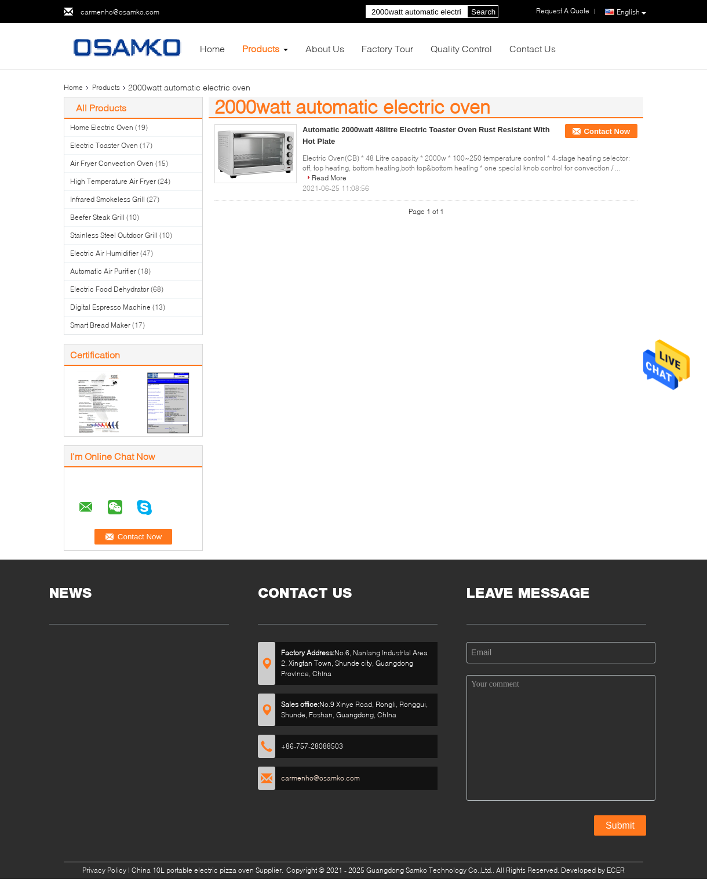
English (631, 12)
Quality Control (461, 48)
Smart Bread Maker (100, 325)
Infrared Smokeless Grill (107, 199)
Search (483, 12)
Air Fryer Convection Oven (112, 163)
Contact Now (607, 131)
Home (212, 48)
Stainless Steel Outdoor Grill (114, 235)
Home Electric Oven (101, 127)
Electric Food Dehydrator (109, 289)
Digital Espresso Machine (110, 307)
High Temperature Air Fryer (113, 181)
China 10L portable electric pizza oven (193, 870)
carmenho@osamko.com (120, 12)
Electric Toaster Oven (104, 145)
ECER (616, 870)
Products (260, 48)
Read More (329, 177)
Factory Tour (387, 48)
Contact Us (532, 48)
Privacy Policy (104, 870)
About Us (324, 48)
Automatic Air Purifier (103, 271)
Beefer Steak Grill (97, 217)
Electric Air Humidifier (104, 253)
